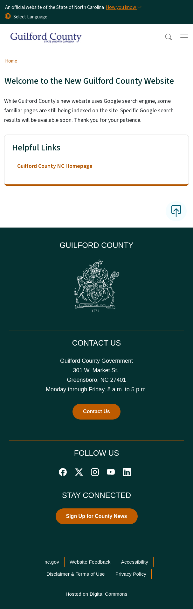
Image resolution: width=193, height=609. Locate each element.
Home (11, 60)
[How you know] (123, 7)
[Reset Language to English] (8, 17)
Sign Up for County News (96, 516)
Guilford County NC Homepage (55, 166)
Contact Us (96, 411)
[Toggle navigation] (184, 37)
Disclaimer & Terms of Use (75, 574)
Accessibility (134, 562)
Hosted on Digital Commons (96, 594)
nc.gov (52, 562)
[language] (30, 17)
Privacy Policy (130, 574)
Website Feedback (90, 562)
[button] (164, 37)
